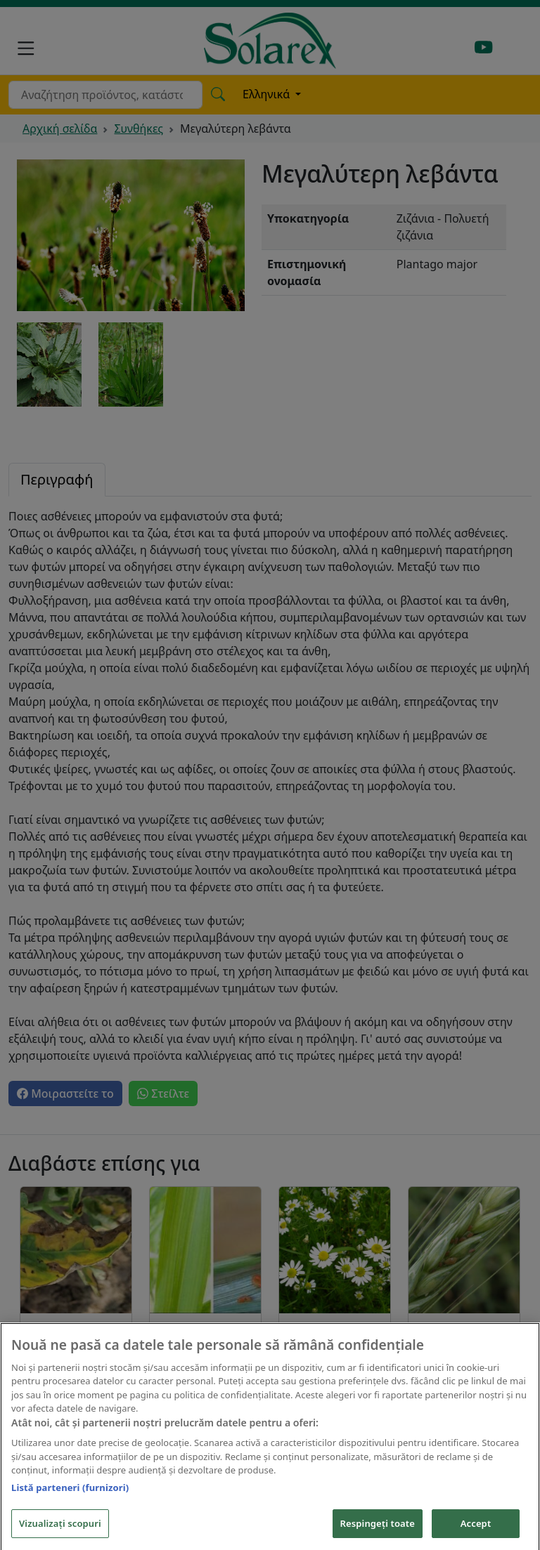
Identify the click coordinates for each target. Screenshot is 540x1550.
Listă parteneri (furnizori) (70, 1495)
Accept (476, 1531)
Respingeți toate (377, 1531)
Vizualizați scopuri (60, 1531)
